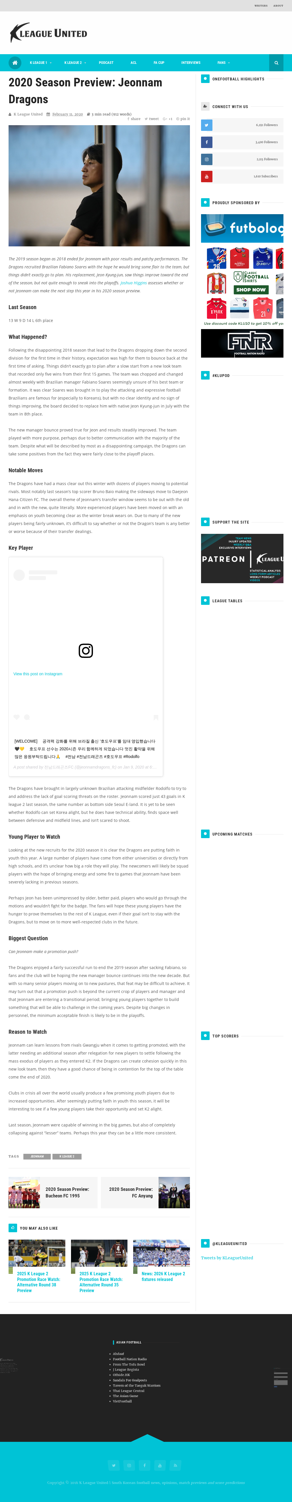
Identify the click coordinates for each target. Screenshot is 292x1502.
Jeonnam (37, 1156)
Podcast (106, 62)
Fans (222, 62)
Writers (261, 5)
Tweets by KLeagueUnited (227, 1257)
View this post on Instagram (37, 674)
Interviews (190, 62)
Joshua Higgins (134, 282)
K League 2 (73, 62)
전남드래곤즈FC (59, 767)
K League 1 (38, 62)
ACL (134, 62)
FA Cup (159, 62)
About (278, 5)
